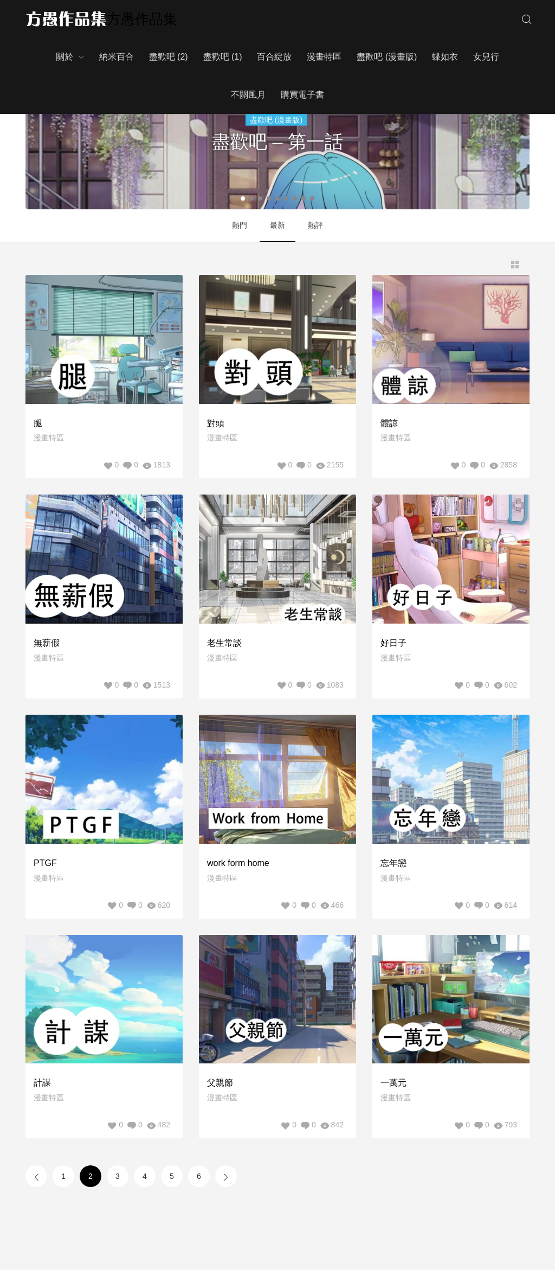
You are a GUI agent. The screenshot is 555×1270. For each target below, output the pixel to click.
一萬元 (393, 1082)
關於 (64, 56)
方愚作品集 (142, 19)
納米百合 (116, 56)
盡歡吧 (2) (168, 56)
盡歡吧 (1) (222, 56)
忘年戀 (393, 863)
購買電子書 (302, 94)
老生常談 (224, 642)
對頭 (215, 423)
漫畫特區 (324, 56)
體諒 (389, 423)
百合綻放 (274, 56)
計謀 (42, 1082)
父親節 (220, 1082)
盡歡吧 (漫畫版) (387, 56)
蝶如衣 (445, 56)
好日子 (393, 642)
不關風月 (248, 94)
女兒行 (486, 56)
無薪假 (47, 642)
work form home (238, 863)
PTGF (45, 863)
